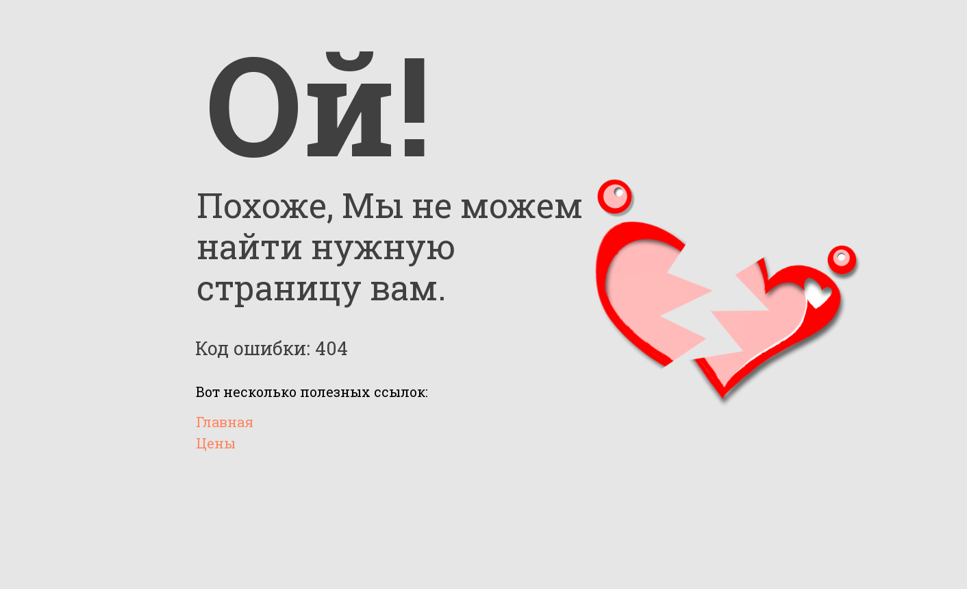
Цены (216, 443)
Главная (224, 422)
